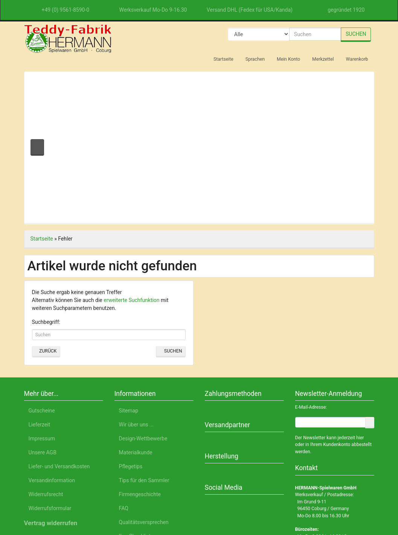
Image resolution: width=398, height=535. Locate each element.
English (96, 500)
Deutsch (69, 500)
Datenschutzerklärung (275, 500)
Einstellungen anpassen (305, 465)
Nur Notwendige (305, 447)
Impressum (324, 500)
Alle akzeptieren (305, 428)
